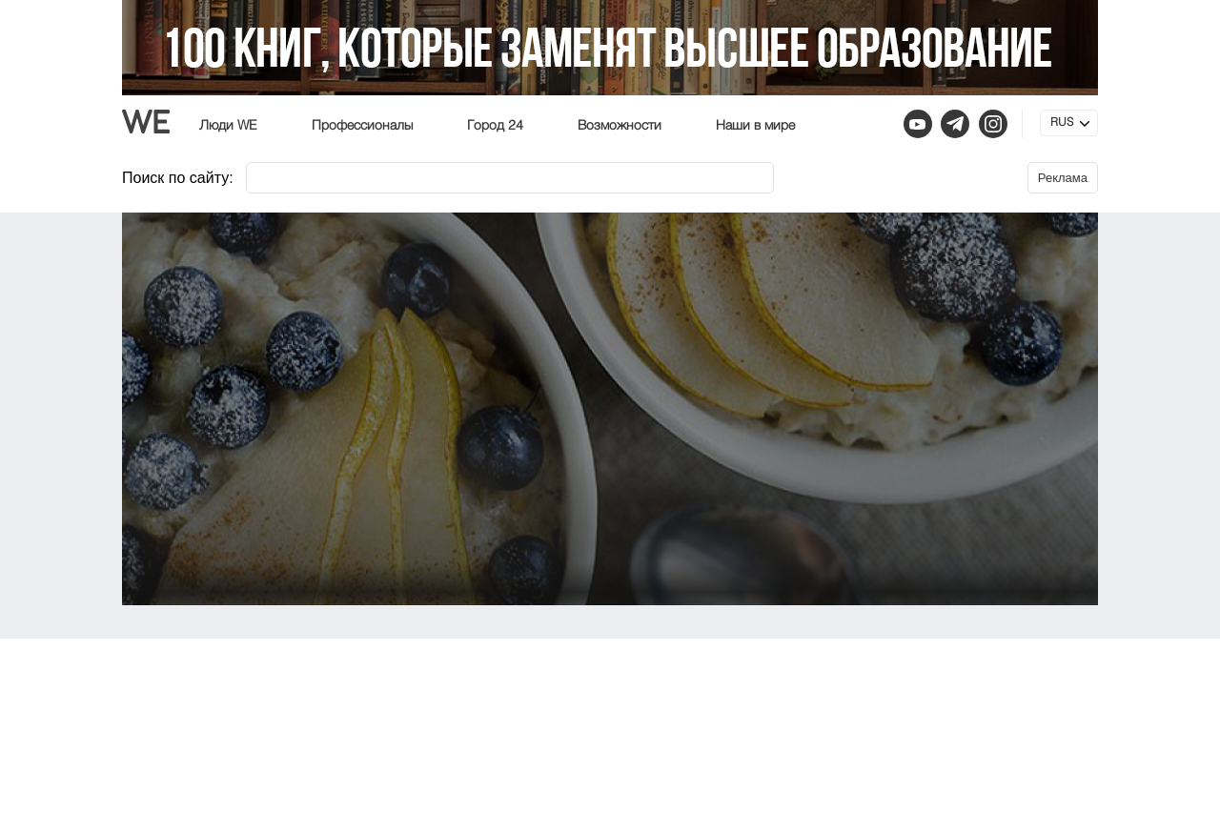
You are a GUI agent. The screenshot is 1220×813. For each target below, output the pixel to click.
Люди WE (228, 125)
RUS (1061, 123)
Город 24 (495, 125)
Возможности (619, 125)
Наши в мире (755, 125)
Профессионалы (362, 125)
